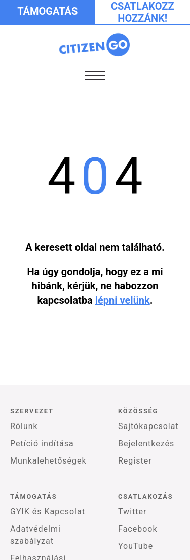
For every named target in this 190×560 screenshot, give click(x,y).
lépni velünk (122, 300)
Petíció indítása (42, 443)
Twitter (132, 511)
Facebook (137, 529)
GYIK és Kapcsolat (47, 511)
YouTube (135, 546)
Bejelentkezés (146, 443)
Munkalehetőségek (48, 461)
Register (135, 461)
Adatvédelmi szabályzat (35, 535)
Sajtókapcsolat (148, 426)
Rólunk (24, 426)
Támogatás (47, 11)
